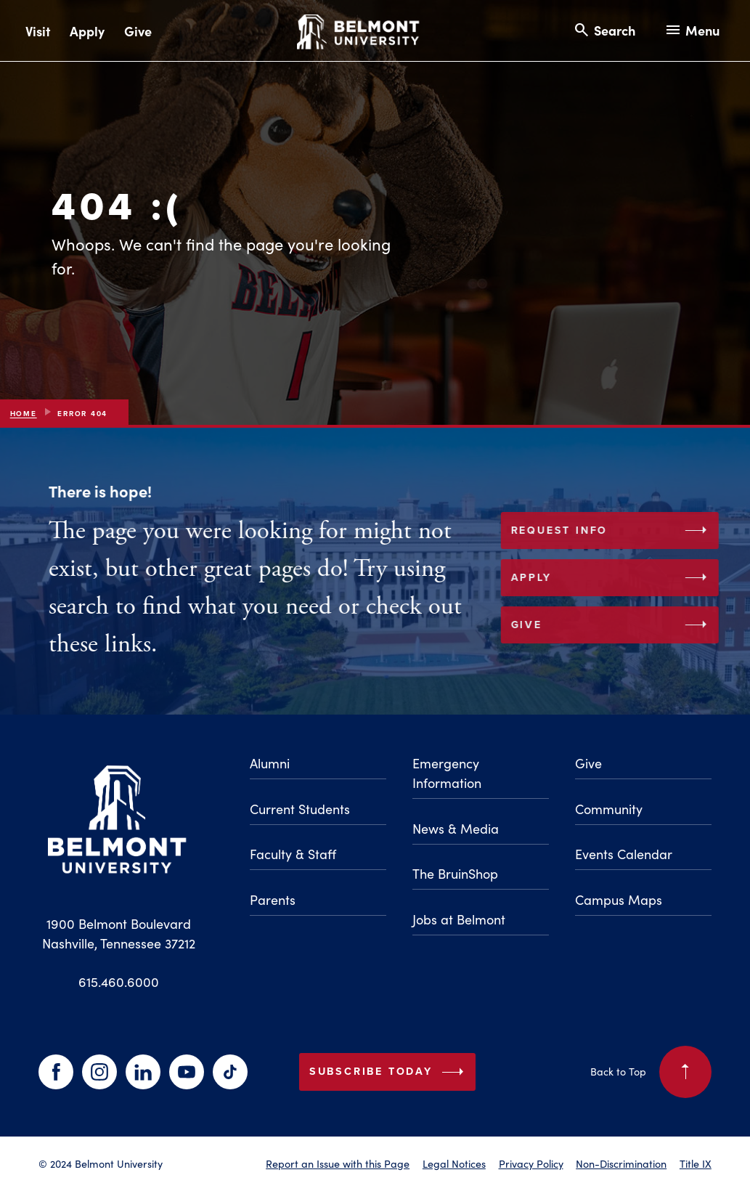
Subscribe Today (389, 1072)
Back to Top (651, 1072)
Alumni (270, 763)
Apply (87, 31)
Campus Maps (618, 899)
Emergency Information (446, 773)
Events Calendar (623, 854)
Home (23, 413)
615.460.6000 (118, 981)
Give (138, 31)
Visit (37, 31)
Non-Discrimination (621, 1163)
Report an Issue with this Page (337, 1163)
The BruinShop (455, 873)
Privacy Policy (531, 1163)
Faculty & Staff (293, 854)
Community (609, 809)
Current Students (300, 809)
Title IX (696, 1163)
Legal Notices (454, 1163)
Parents (272, 899)
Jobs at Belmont (458, 919)
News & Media (455, 828)
